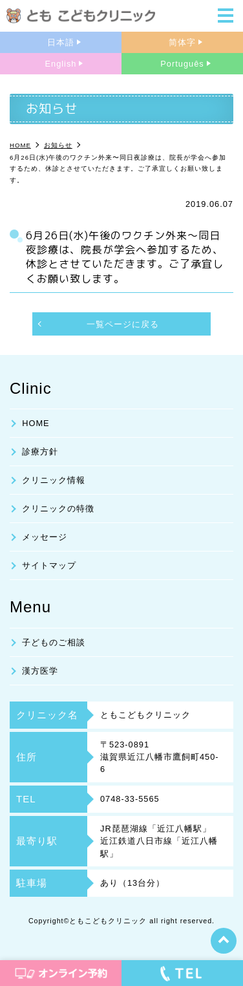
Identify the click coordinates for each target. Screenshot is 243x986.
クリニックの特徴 (58, 508)
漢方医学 (40, 671)
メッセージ (44, 537)
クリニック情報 (53, 480)
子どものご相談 (53, 642)
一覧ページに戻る (123, 324)
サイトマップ (49, 565)
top (224, 941)
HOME (35, 423)
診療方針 (40, 451)
